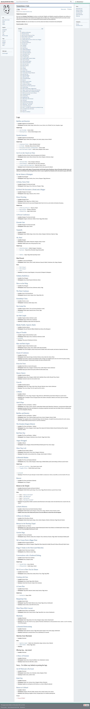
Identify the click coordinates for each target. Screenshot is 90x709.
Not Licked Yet (21, 306)
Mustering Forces (23, 131)
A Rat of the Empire (23, 248)
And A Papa (20, 402)
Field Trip (19, 678)
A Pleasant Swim (22, 566)
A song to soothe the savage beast (26, 165)
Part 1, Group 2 (22, 268)
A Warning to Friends (23, 144)
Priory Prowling (21, 197)
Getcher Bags (20, 532)
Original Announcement (21, 13)
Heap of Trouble (21, 332)
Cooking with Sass (22, 577)
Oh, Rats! (19, 237)
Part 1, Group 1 (22, 267)
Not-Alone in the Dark (28, 499)
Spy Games (21, 249)
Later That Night (22, 130)
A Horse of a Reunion (23, 516)
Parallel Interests (21, 135)
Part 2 (20, 270)
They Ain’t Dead (22, 564)
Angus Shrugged (21, 440)
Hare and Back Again (23, 343)
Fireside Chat (20, 222)
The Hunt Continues (22, 291)
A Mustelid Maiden (22, 457)
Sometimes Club (79, 25)
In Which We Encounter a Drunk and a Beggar (30, 189)
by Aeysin (20, 312)
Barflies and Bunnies (22, 413)
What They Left (21, 448)
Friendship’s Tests (21, 298)
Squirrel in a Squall (23, 643)
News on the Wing (22, 283)
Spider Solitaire (22, 644)
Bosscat (18, 478)
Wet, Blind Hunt (27, 496)
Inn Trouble (21, 145)
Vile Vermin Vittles (23, 161)
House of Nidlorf (21, 698)
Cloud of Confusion (22, 353)
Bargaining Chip (21, 599)
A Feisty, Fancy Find (22, 182)
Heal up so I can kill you (24, 466)
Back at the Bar (22, 209)
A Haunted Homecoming (24, 626)
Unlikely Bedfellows (22, 276)
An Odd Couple (21, 315)
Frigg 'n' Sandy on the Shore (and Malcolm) (29, 548)
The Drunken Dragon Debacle (25, 424)
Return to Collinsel (22, 687)
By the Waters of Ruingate (24, 174)
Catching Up (22, 595)
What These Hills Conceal (24, 608)
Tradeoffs (19, 230)
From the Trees (21, 363)
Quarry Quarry (20, 373)
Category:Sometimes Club (27, 11)
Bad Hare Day (20, 433)
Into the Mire (26, 498)
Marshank (19, 616)
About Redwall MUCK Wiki (13, 707)
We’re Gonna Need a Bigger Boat (26, 540)
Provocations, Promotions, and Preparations (28, 147)
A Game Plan (20, 586)
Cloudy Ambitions (23, 163)
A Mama (19, 392)
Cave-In (18, 382)
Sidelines (21, 254)
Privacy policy (4, 707)
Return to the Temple (28, 494)
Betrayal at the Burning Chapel (25, 523)
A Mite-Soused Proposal (24, 207)
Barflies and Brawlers (23, 121)
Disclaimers (22, 707)
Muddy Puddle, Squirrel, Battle (26, 325)
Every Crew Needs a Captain (25, 149)
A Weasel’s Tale (22, 211)
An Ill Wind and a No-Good (25, 669)
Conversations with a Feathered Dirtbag (28, 555)
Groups (77, 24)
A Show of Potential (22, 656)
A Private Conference (23, 215)
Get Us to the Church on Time (25, 153)
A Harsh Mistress (21, 506)
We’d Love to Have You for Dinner (27, 569)
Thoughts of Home (23, 468)
